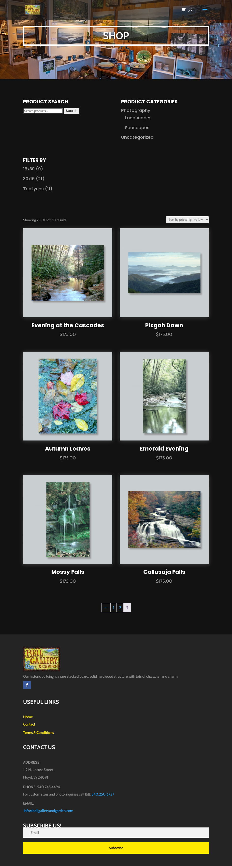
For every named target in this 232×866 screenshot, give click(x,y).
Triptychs (33, 189)
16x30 (29, 169)
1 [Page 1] (113, 607)
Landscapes (138, 118)
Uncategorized (137, 137)
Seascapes (137, 127)
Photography (135, 110)
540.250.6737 (102, 794)
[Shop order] (187, 219)
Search (71, 111)
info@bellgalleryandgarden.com (48, 811)
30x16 (29, 179)
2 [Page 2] (120, 607)
